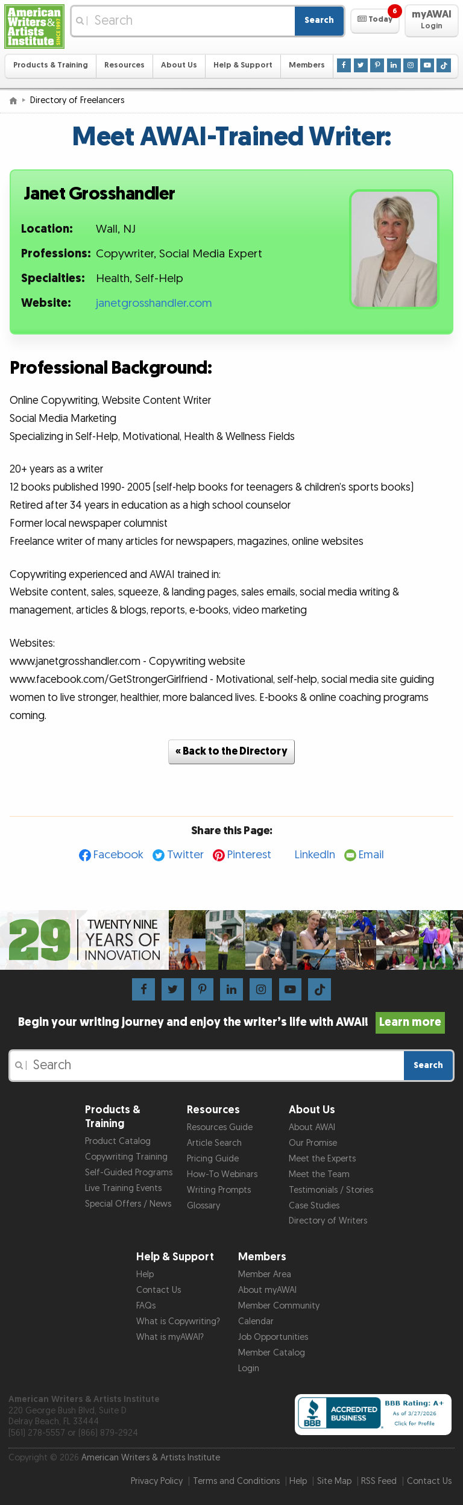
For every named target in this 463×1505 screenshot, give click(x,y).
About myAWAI (267, 1290)
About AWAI (312, 1127)
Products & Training (50, 65)
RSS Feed (379, 1481)
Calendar (256, 1321)
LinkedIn (315, 854)
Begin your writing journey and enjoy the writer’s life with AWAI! (232, 1022)
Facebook (118, 854)
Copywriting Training (126, 1157)
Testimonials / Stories (331, 1190)
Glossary (203, 1205)
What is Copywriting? (178, 1321)
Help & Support (242, 65)
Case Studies (314, 1205)
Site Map (334, 1481)
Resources (124, 65)
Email (371, 854)
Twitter (185, 854)
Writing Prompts (219, 1190)
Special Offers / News (128, 1204)
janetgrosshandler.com (154, 303)
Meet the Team (319, 1174)
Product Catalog (118, 1141)
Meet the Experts (322, 1158)
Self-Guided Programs (128, 1172)
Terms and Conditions (236, 1481)
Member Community (279, 1306)
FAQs (146, 1306)
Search (319, 20)
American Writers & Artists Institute (150, 1457)
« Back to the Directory (231, 751)
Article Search (214, 1143)
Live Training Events (123, 1188)
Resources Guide (220, 1127)
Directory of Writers (328, 1221)
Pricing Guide (213, 1158)
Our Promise (313, 1143)
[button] (374, 21)
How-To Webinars (222, 1174)
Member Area (264, 1274)
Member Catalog (271, 1353)
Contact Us (158, 1290)
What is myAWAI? (170, 1337)
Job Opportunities (273, 1337)
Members (307, 65)
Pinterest (249, 854)
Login (248, 1368)
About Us (179, 65)
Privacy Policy (157, 1481)
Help (145, 1274)
